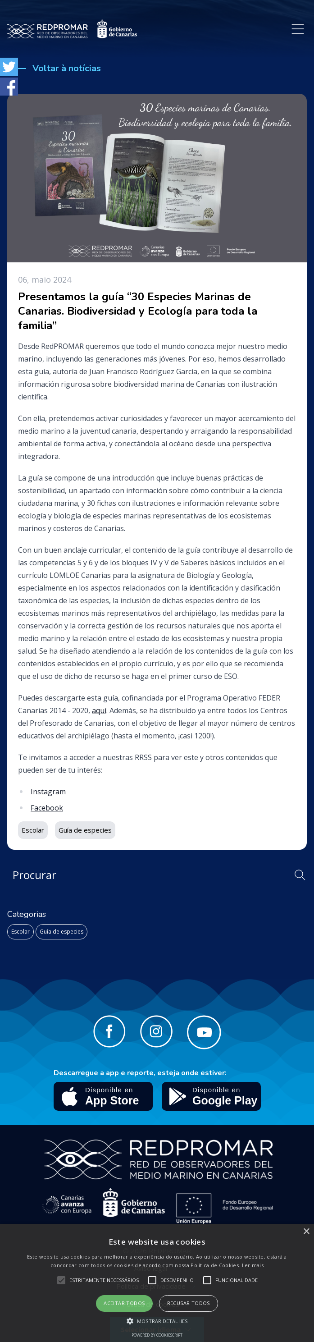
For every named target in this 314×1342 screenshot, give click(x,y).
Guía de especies (61, 931)
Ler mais (253, 1265)
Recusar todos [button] (188, 1303)
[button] (157, 1320)
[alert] (157, 1283)
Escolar (20, 931)
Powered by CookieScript (157, 1335)
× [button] (306, 1231)
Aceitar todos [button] (124, 1303)
